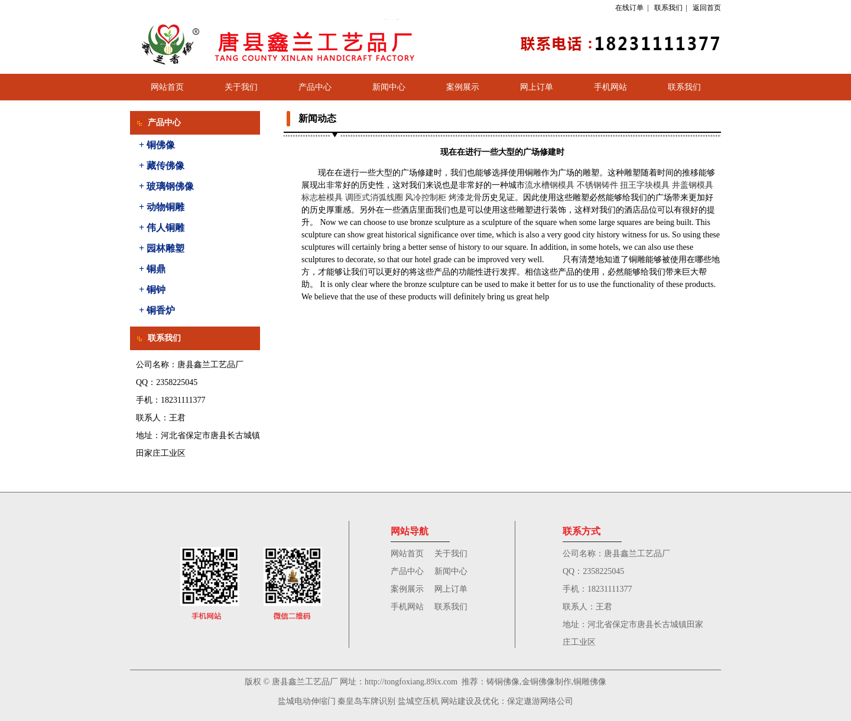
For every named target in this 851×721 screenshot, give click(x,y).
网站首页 (167, 87)
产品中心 (315, 87)
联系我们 (668, 8)
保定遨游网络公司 (540, 701)
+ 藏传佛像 (161, 166)
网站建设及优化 (470, 701)
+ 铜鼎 (152, 269)
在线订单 (629, 8)
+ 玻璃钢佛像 (166, 186)
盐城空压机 (418, 701)
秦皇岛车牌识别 (366, 701)
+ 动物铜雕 (161, 207)
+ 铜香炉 (157, 310)
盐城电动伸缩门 (307, 701)
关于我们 (241, 87)
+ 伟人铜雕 (161, 228)
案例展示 (462, 87)
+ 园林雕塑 (161, 248)
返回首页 (707, 8)
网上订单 (536, 87)
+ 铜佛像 (157, 145)
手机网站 (610, 87)
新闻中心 (388, 87)
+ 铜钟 (152, 290)
